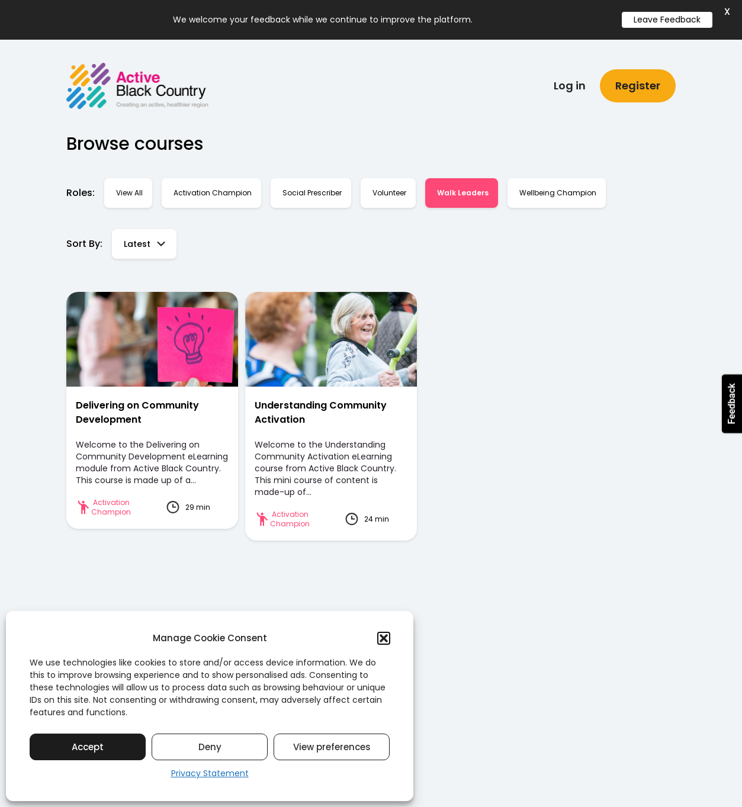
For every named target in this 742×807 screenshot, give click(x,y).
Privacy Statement (210, 773)
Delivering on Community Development (137, 409)
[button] (384, 638)
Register (637, 82)
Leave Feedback (667, 19)
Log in (570, 82)
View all (129, 189)
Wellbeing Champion (557, 189)
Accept (88, 747)
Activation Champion (213, 189)
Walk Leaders (463, 189)
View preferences (332, 747)
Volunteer (389, 189)
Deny (209, 747)
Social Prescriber (312, 189)
